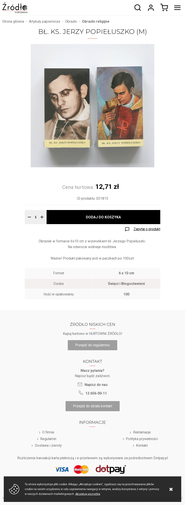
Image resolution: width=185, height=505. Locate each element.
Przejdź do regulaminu (92, 345)
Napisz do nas (96, 385)
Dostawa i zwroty (48, 445)
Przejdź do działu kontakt (92, 406)
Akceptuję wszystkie (87, 494)
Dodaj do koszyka (103, 217)
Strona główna (13, 21)
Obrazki (71, 21)
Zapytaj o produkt (147, 229)
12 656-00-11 (96, 393)
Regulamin (48, 439)
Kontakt (142, 445)
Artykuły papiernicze (44, 21)
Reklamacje (142, 432)
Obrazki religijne (95, 21)
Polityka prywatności (142, 439)
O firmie (48, 432)
